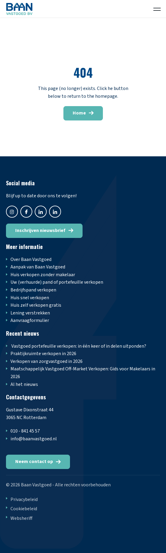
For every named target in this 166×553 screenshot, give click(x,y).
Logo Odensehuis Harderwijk (25, 9)
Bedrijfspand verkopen (33, 290)
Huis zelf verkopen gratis (35, 305)
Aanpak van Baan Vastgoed (37, 267)
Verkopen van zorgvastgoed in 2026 (46, 361)
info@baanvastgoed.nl (33, 439)
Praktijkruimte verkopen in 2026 (43, 353)
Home (79, 113)
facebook (26, 212)
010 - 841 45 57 (25, 431)
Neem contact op (34, 461)
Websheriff (21, 518)
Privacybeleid (24, 499)
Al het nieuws (24, 384)
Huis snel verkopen (29, 297)
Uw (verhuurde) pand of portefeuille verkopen (56, 282)
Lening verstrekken (30, 313)
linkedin (55, 212)
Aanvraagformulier (29, 320)
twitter (41, 212)
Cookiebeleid (23, 508)
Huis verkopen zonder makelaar (42, 274)
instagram (12, 212)
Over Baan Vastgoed (30, 259)
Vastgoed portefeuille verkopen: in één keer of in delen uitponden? (78, 346)
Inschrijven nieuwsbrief (40, 230)
